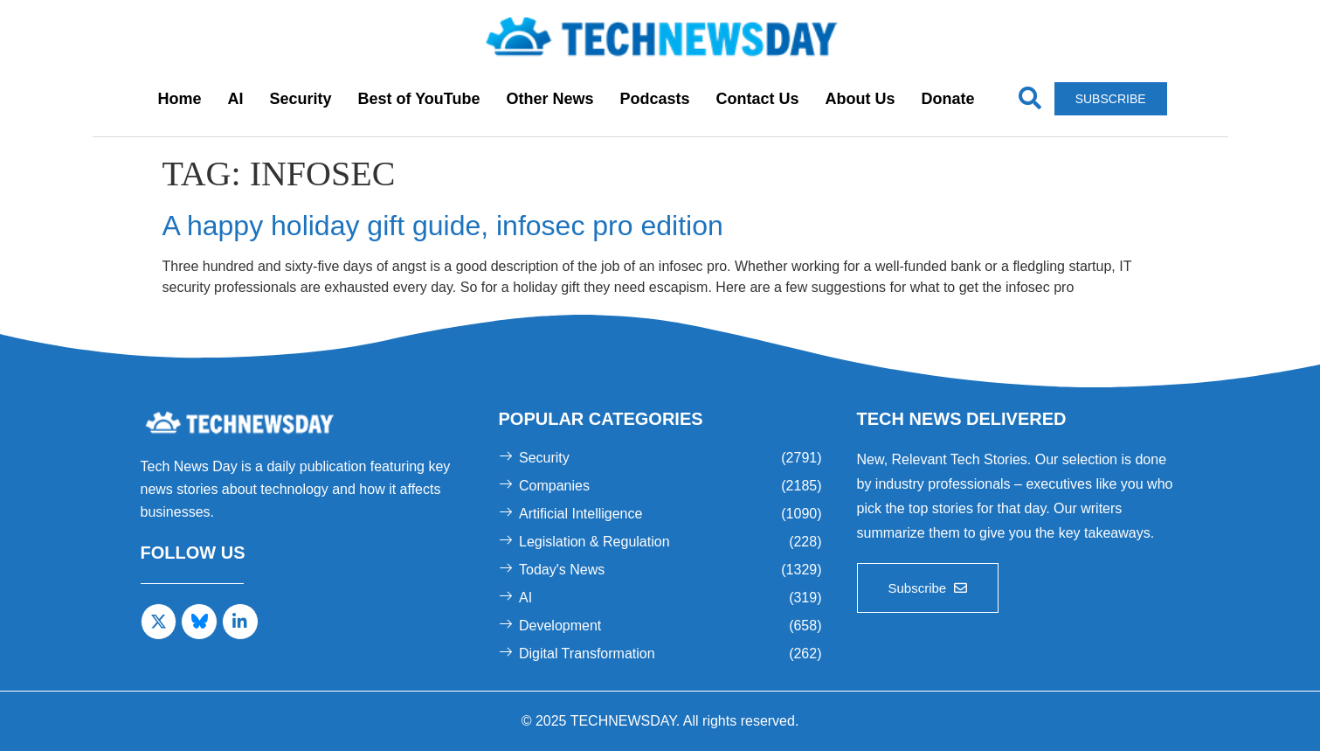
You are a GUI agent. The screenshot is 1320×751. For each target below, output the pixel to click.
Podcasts (655, 99)
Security (300, 99)
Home (179, 99)
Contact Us (757, 99)
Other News (549, 99)
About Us (860, 99)
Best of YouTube (418, 99)
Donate (948, 99)
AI (235, 99)
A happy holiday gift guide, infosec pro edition (442, 225)
